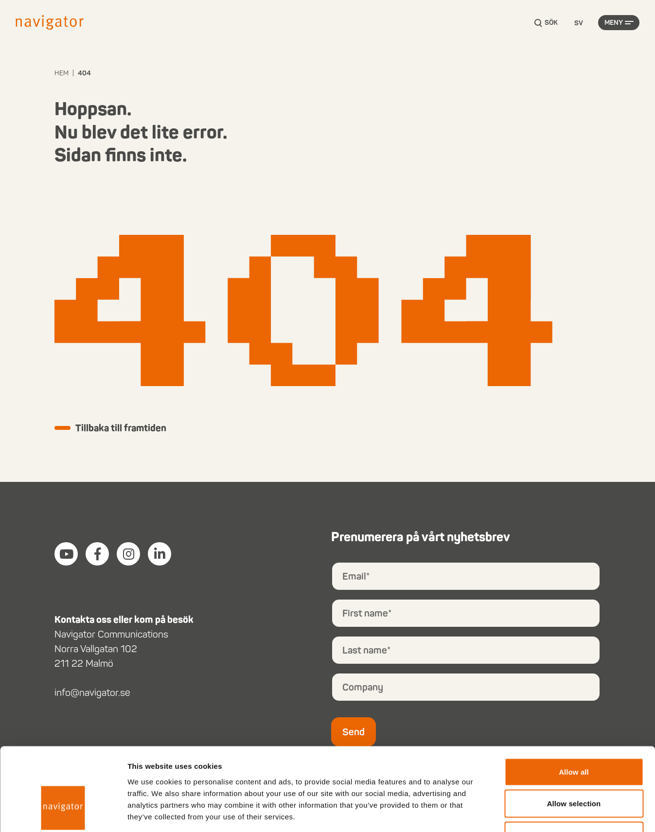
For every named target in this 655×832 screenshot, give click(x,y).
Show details (510, 813)
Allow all (574, 704)
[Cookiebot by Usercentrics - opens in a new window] (63, 813)
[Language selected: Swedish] (578, 24)
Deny (574, 768)
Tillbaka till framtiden (121, 428)
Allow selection (574, 736)
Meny (613, 23)
